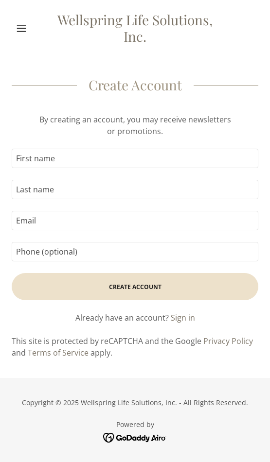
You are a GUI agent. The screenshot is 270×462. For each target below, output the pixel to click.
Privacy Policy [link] (228, 341)
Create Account (135, 287)
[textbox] (135, 158)
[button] (30, 28)
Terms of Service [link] (58, 352)
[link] (135, 28)
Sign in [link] (183, 317)
